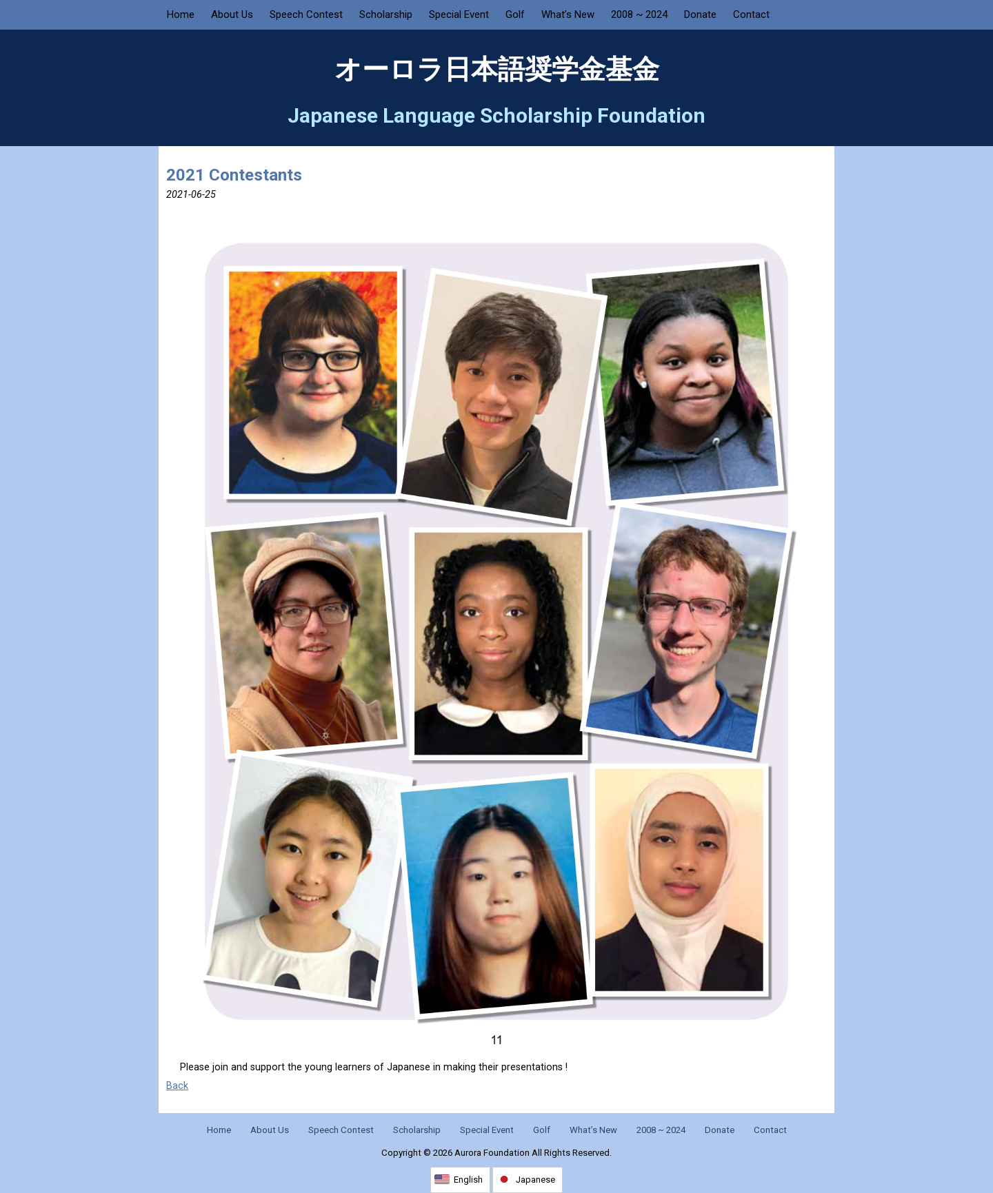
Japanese (535, 1179)
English (468, 1179)
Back (177, 1086)
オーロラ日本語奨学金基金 (496, 69)
